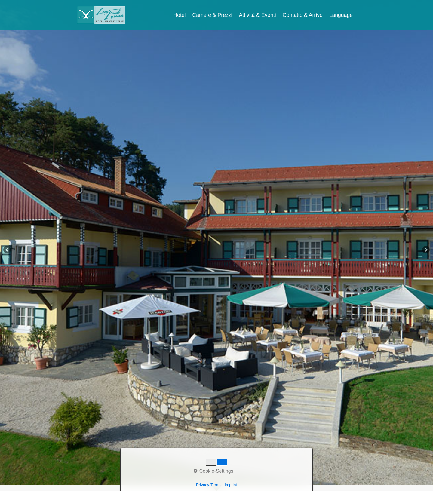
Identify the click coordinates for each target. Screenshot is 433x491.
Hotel (179, 15)
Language (341, 15)
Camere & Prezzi (212, 15)
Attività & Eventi (257, 15)
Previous (7, 250)
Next (425, 250)
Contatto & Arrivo (303, 15)
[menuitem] (179, 15)
